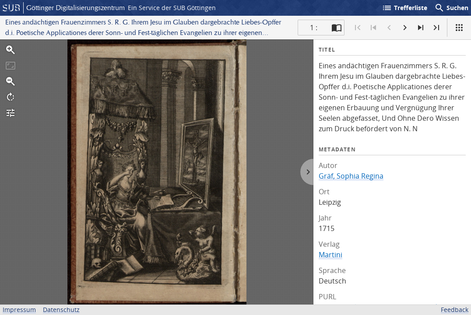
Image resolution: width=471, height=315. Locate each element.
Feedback (454, 309)
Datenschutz (61, 309)
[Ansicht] (459, 27)
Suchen (451, 8)
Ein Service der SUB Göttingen (172, 8)
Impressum (19, 309)
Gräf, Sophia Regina (351, 176)
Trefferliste (404, 8)
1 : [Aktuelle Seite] (313, 27)
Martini (330, 254)
